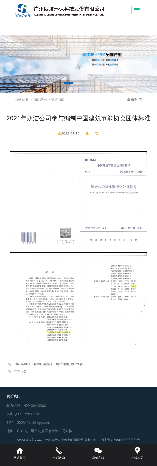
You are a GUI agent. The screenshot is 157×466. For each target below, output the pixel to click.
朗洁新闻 (57, 99)
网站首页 (21, 99)
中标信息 (20, 371)
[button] (9, 66)
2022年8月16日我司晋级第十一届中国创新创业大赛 (48, 364)
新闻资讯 (39, 99)
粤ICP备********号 (126, 440)
